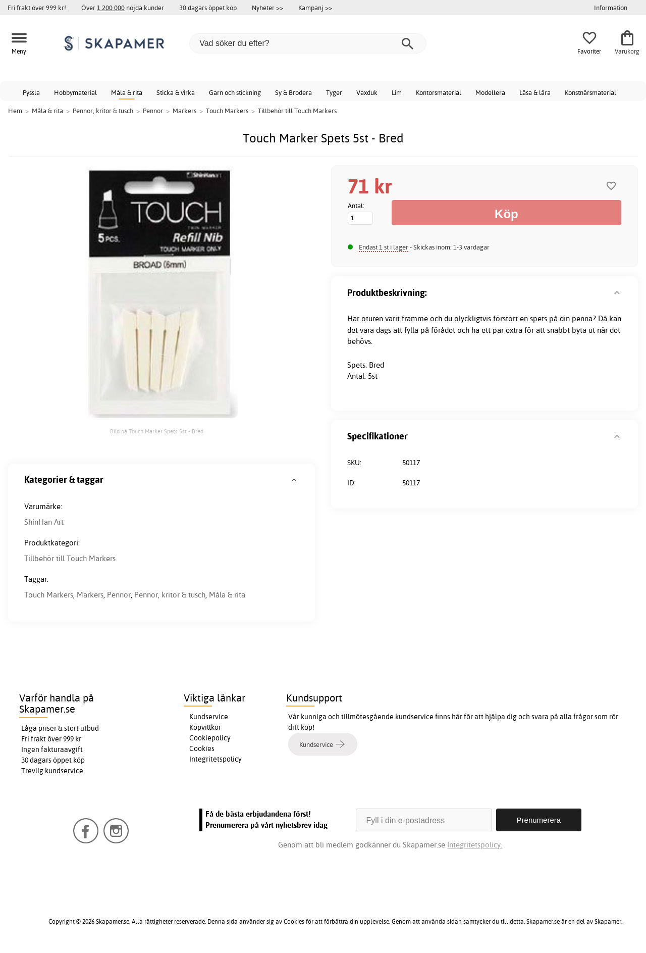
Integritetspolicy (215, 759)
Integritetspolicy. (474, 844)
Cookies (201, 748)
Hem (15, 111)
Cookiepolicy (210, 737)
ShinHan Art (44, 522)
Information (610, 8)
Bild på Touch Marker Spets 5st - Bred (156, 431)
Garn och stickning (235, 92)
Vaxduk (367, 92)
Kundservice (208, 716)
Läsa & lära (535, 92)
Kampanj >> (315, 8)
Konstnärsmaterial (590, 92)
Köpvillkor (205, 727)
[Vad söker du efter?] (307, 43)
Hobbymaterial (75, 92)
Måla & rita (126, 92)
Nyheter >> (267, 8)
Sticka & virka (175, 92)
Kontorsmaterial (438, 92)
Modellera (490, 92)
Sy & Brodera (293, 92)
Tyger (334, 92)
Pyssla (31, 92)
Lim (397, 92)
